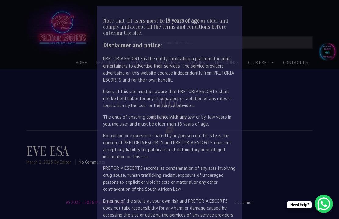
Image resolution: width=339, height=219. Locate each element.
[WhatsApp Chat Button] (324, 204)
